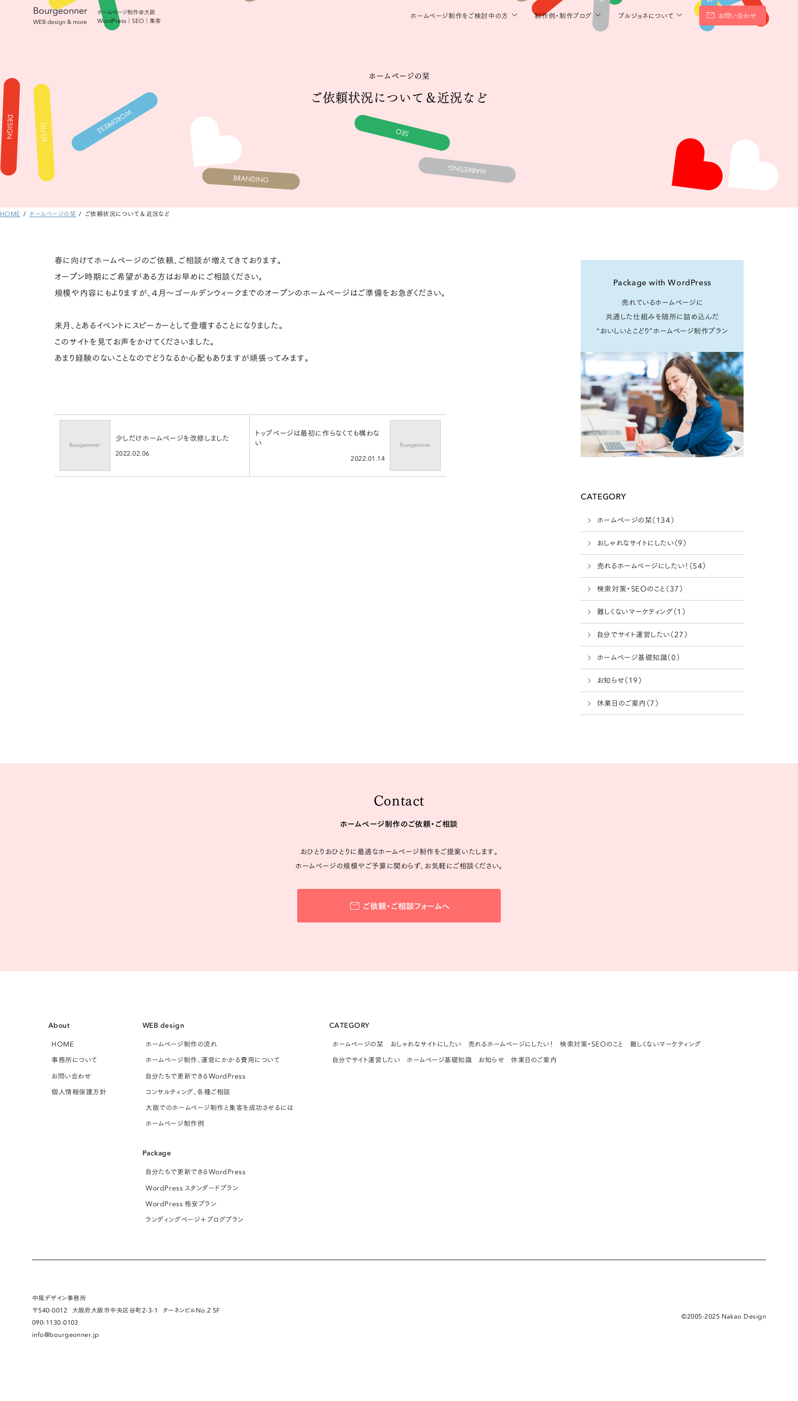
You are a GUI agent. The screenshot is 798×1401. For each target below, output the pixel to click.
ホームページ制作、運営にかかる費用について (212, 1059)
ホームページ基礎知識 (439, 1059)
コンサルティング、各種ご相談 (188, 1091)
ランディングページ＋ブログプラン (194, 1219)
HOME (62, 1043)
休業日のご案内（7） (628, 702)
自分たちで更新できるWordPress (195, 1075)
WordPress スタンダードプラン (192, 1187)
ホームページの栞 (357, 1043)
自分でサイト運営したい (366, 1059)
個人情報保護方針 (78, 1091)
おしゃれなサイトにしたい (426, 1043)
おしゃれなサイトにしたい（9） (642, 542)
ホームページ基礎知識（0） (638, 657)
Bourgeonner (60, 14)
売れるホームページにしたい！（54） (651, 565)
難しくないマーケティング (665, 1043)
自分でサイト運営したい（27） (642, 634)
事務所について (74, 1059)
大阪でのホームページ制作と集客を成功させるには (219, 1107)
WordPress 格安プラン (181, 1203)
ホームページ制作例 (175, 1123)
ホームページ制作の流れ (181, 1043)
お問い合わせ (737, 15)
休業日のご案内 (534, 1059)
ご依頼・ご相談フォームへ (406, 905)
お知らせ (491, 1059)
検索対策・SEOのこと (591, 1043)
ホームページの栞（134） (635, 519)
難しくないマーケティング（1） (641, 611)
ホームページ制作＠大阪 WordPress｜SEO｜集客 (129, 16)
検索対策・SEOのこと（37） (640, 588)
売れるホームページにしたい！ (510, 1043)
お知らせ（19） (619, 679)
